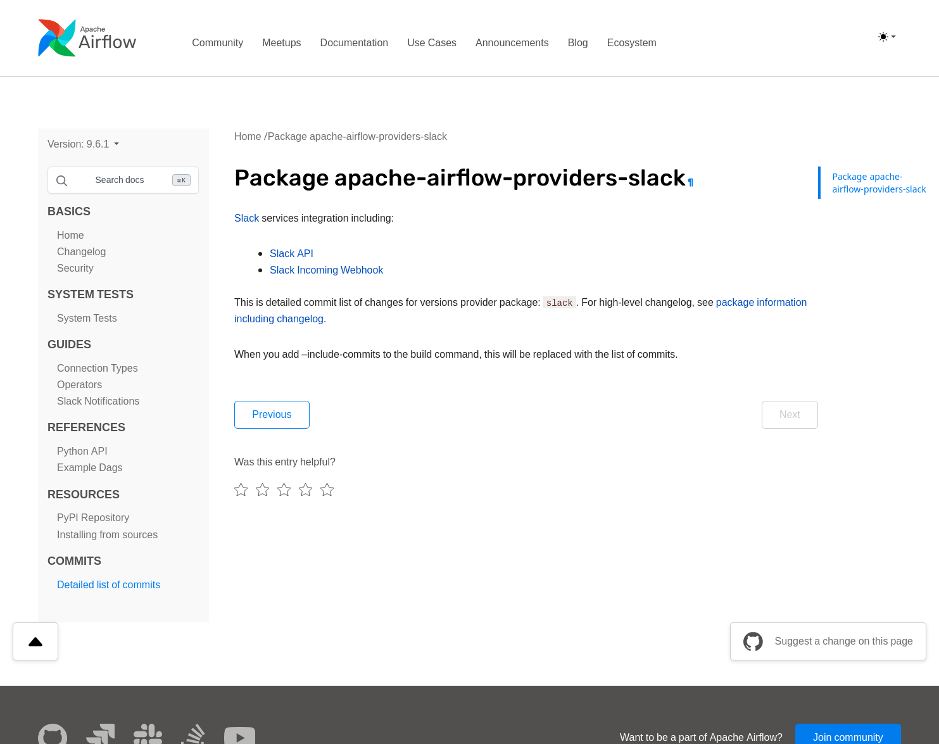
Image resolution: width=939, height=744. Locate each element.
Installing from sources (107, 535)
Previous (273, 415)
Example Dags (90, 468)
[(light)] (887, 37)
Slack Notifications (98, 401)
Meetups (281, 43)
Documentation (354, 43)
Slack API (291, 254)
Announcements (512, 43)
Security (75, 268)
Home (70, 235)
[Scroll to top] (35, 641)
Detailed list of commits (108, 585)
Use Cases (432, 43)
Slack (246, 218)
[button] (83, 144)
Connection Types (97, 368)
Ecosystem (632, 43)
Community (217, 43)
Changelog (81, 252)
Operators (79, 385)
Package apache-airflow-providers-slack (357, 136)
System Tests (87, 318)
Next (788, 415)
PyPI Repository (93, 518)
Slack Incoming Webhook (326, 270)
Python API (82, 451)
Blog (578, 43)
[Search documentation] (123, 180)
